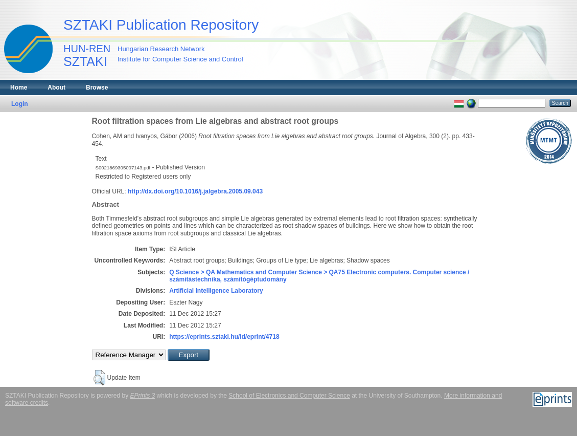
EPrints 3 (142, 395)
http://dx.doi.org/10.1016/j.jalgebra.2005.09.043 (195, 191)
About (56, 87)
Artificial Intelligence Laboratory (216, 290)
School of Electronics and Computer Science (289, 395)
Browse (97, 87)
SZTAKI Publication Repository (161, 25)
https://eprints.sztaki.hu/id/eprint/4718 (224, 336)
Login (19, 103)
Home (18, 87)
